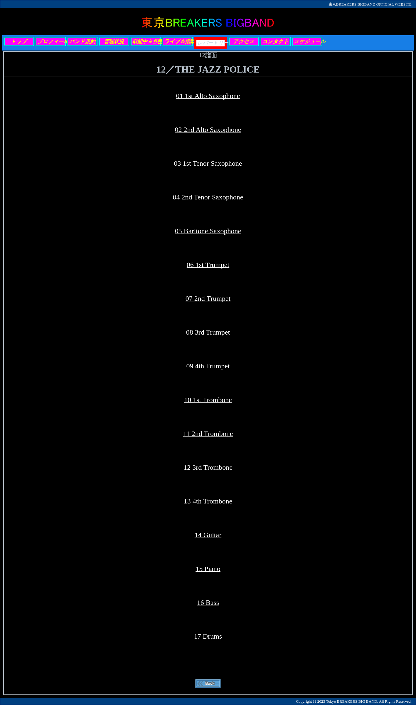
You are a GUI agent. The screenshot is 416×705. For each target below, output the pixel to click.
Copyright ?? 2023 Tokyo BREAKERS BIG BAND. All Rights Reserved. (354, 701)
